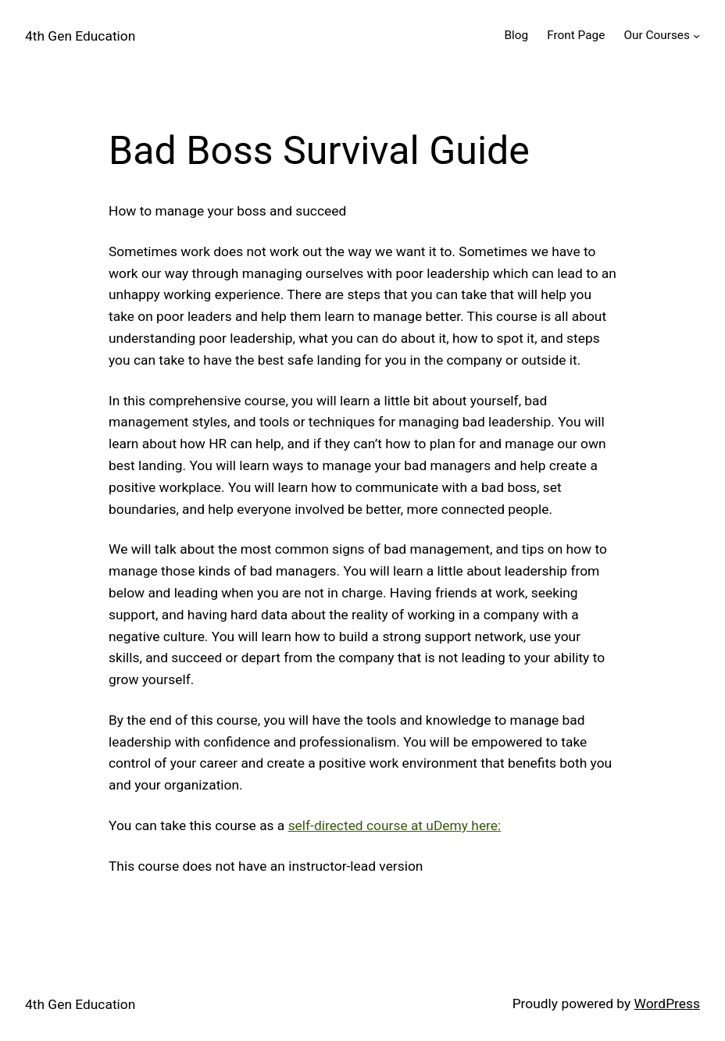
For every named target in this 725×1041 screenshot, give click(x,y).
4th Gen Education (80, 36)
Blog (516, 35)
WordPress (667, 1003)
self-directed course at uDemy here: (395, 825)
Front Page (576, 35)
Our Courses (656, 35)
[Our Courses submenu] (696, 35)
